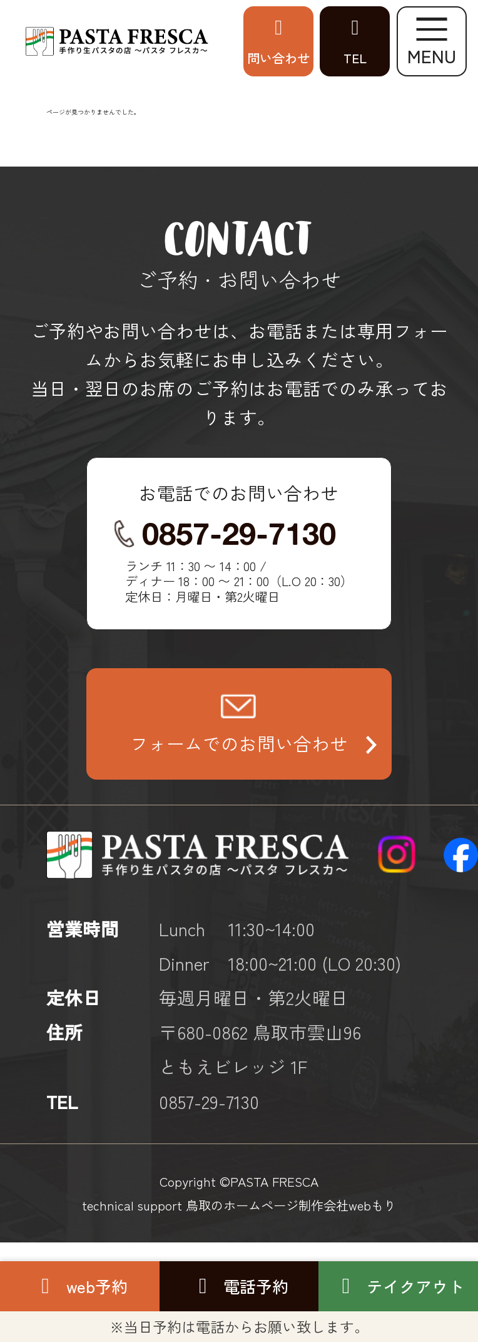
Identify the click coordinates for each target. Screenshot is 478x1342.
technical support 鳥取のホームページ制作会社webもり (239, 1204)
